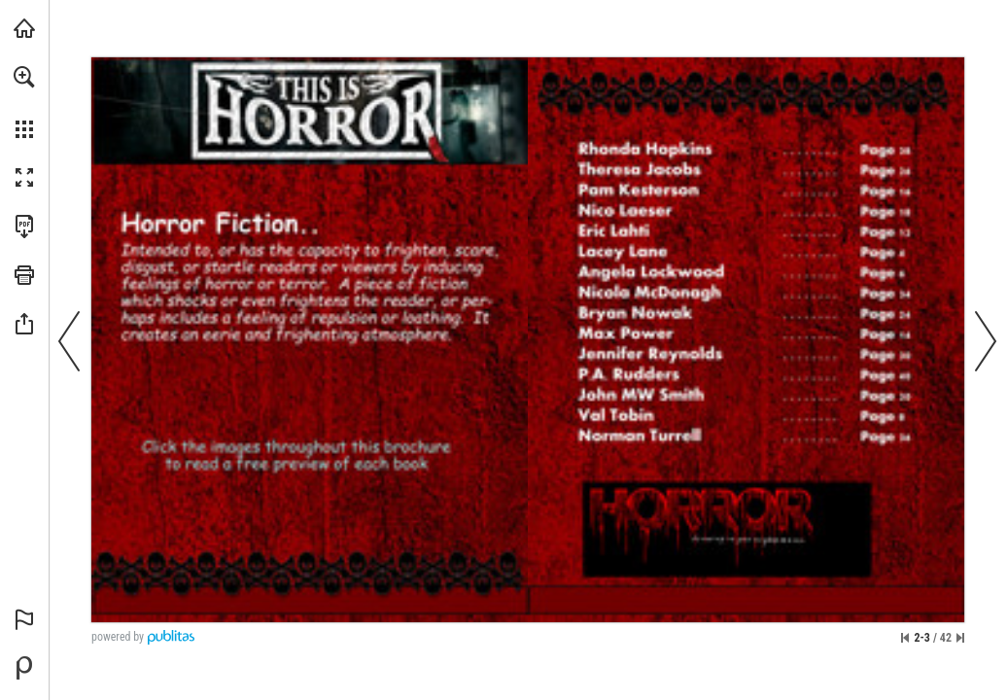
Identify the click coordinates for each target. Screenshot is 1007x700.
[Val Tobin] (749, 415)
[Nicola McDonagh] (748, 294)
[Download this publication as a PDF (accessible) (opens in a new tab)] (24, 226)
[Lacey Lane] (745, 254)
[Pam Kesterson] (744, 190)
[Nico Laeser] (745, 209)
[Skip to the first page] (905, 638)
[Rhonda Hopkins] (743, 148)
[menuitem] (24, 102)
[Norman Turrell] (747, 437)
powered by (117, 637)
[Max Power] (747, 334)
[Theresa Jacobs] (745, 171)
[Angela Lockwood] (744, 274)
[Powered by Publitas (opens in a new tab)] (24, 668)
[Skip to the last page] (960, 638)
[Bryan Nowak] (747, 314)
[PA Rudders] (746, 375)
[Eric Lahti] (745, 232)
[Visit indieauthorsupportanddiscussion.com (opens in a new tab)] (24, 28)
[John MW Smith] (749, 395)
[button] (24, 76)
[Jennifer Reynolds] (746, 354)
